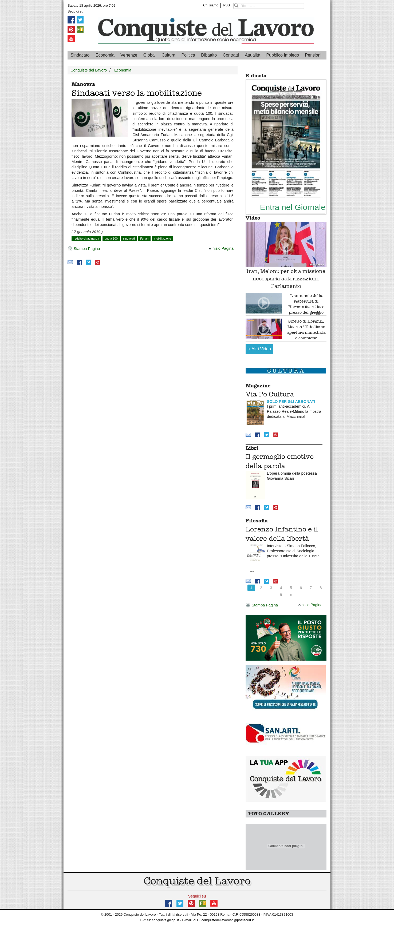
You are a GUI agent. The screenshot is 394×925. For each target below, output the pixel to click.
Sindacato (79, 55)
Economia (105, 55)
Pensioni (313, 55)
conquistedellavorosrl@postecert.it (228, 920)
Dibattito (209, 55)
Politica (188, 55)
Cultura (168, 55)
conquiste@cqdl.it (165, 920)
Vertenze (128, 55)
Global (149, 55)
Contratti (231, 55)
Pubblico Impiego (282, 55)
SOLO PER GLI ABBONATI (291, 401)
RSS (226, 5)
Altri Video (259, 349)
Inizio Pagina (221, 248)
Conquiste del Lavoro (88, 70)
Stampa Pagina (84, 249)
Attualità (252, 55)
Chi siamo (210, 5)
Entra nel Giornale (292, 207)
